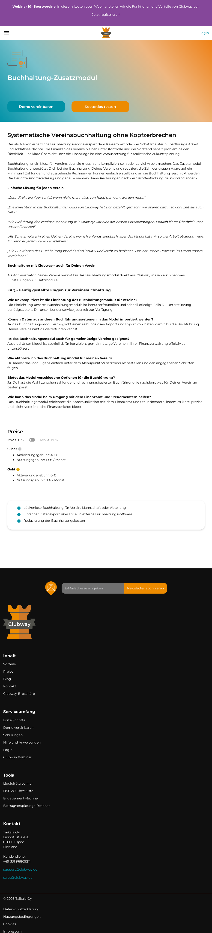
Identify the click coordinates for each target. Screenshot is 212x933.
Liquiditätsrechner (18, 783)
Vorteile (9, 664)
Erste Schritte (14, 720)
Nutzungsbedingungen (22, 917)
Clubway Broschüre (19, 694)
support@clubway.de (20, 869)
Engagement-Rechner (21, 798)
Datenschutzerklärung (21, 909)
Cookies (9, 924)
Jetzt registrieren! (106, 14)
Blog (7, 679)
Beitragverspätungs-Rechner (26, 806)
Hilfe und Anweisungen (22, 742)
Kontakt (9, 686)
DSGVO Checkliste (18, 791)
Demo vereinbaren (36, 106)
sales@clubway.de (17, 877)
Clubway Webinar (17, 757)
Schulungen (13, 735)
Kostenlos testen (100, 106)
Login (204, 33)
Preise (8, 671)
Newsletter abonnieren (145, 588)
